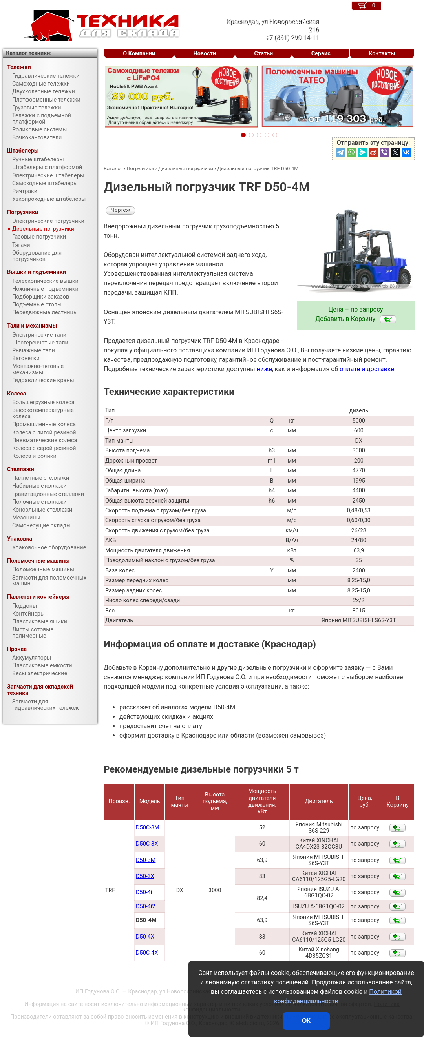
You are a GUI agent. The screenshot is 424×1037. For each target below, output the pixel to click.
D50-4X (145, 936)
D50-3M (145, 860)
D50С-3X (147, 843)
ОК (306, 1020)
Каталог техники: (28, 53)
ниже (264, 369)
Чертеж (120, 210)
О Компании (139, 53)
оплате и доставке (367, 369)
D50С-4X (147, 953)
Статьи (263, 53)
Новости (205, 53)
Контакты (382, 53)
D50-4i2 (145, 906)
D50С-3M (147, 827)
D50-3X (145, 876)
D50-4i (144, 892)
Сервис (321, 53)
